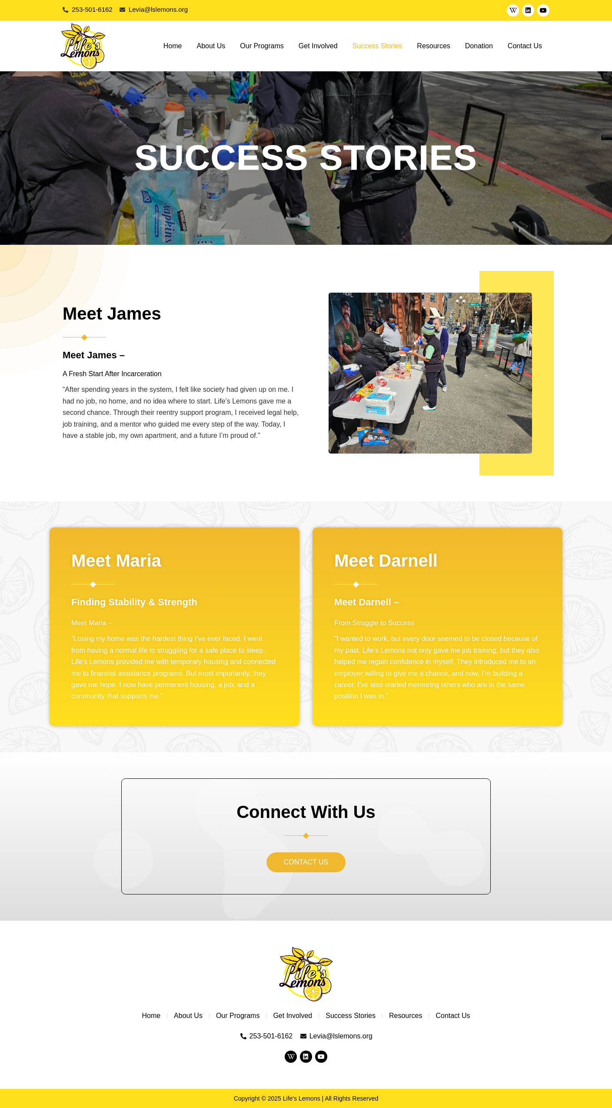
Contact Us (525, 46)
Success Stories (377, 46)
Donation (479, 46)
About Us (211, 46)
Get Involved (318, 46)
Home (172, 46)
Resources (433, 46)
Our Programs (261, 46)
